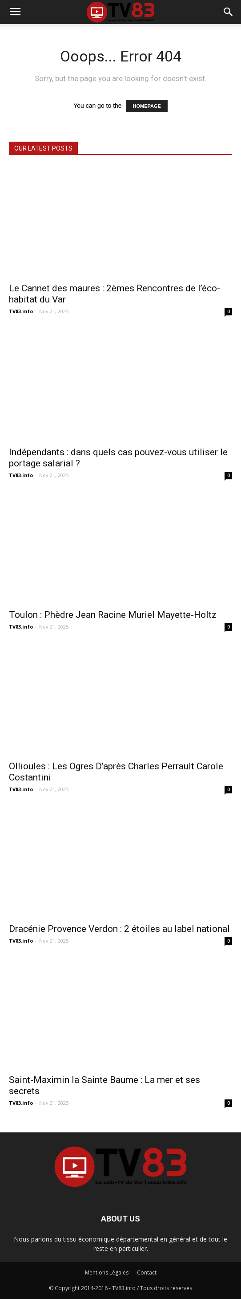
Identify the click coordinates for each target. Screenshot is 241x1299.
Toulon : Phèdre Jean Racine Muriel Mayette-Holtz (113, 614)
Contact (147, 1272)
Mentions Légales (107, 1272)
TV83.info (21, 311)
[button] (228, 12)
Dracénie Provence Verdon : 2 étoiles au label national (119, 928)
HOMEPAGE (147, 106)
